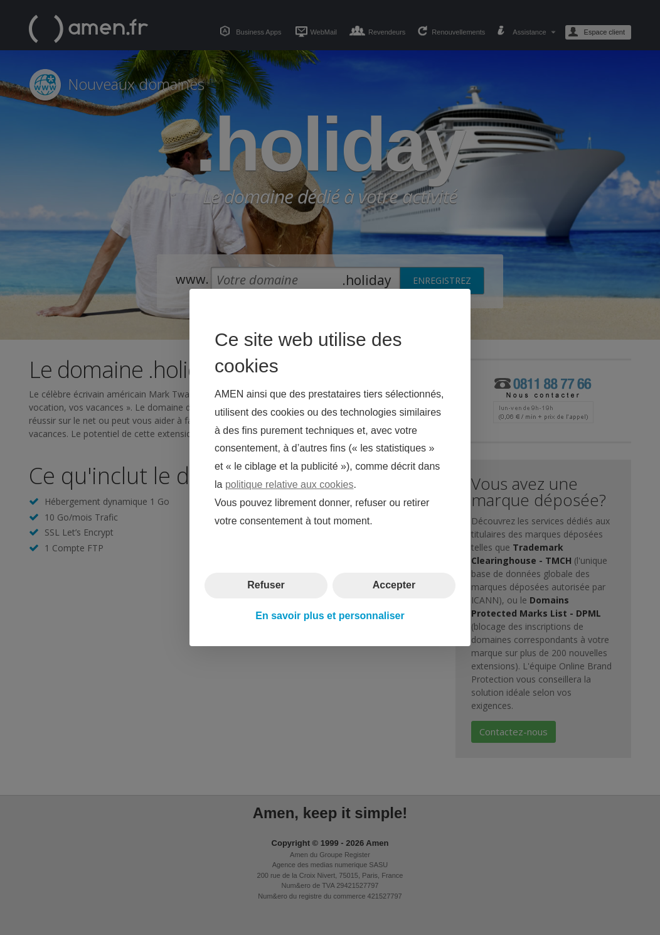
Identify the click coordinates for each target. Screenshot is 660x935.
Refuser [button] (266, 585)
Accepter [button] (394, 585)
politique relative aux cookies (289, 484)
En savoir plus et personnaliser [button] (329, 615)
